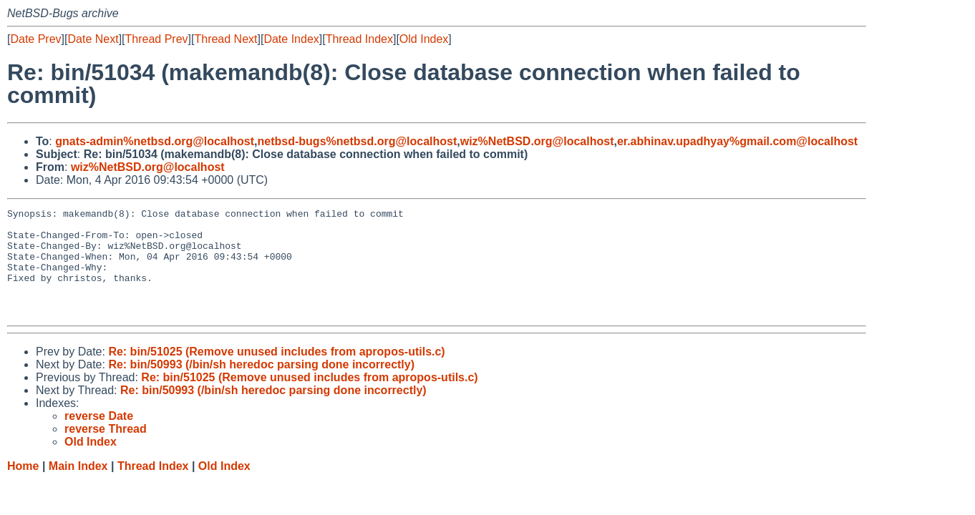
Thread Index (359, 39)
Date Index (291, 39)
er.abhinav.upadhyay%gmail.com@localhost (737, 141)
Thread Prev (156, 39)
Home (23, 487)
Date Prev (35, 39)
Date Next (92, 39)
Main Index (78, 487)
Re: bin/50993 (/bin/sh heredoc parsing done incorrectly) (261, 386)
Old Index (423, 39)
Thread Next (225, 39)
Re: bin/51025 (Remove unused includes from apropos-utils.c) (276, 373)
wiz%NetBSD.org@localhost (537, 141)
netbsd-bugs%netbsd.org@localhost (357, 141)
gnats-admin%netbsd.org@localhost (154, 141)
